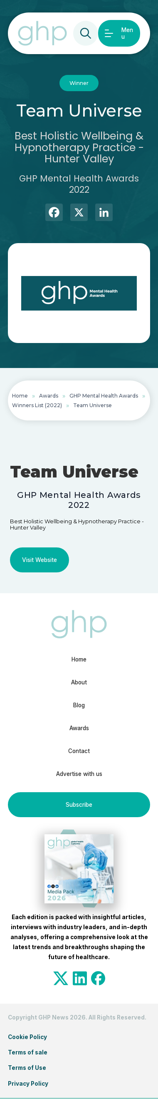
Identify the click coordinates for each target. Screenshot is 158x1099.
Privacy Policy (28, 1083)
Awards (48, 396)
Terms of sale (27, 1052)
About (79, 682)
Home (20, 396)
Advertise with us (79, 774)
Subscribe (79, 804)
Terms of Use (27, 1067)
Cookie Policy (27, 1037)
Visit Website (39, 560)
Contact (79, 751)
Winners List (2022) (37, 405)
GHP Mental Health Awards (103, 396)
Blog (79, 705)
